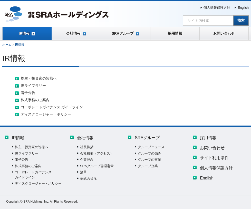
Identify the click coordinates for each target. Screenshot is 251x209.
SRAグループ (123, 33)
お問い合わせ (224, 33)
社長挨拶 (86, 147)
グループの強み (149, 153)
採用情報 (175, 33)
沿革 (83, 172)
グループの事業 (149, 160)
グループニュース (151, 147)
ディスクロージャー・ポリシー (46, 114)
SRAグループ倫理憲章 (97, 166)
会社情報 (73, 33)
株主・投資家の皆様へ (39, 78)
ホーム (7, 44)
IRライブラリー (33, 85)
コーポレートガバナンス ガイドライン (52, 107)
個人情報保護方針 (217, 8)
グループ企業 (148, 166)
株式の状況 (88, 178)
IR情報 (24, 33)
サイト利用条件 (214, 157)
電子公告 (28, 93)
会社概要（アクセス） (96, 153)
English (243, 8)
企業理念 (86, 160)
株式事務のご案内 (35, 100)
